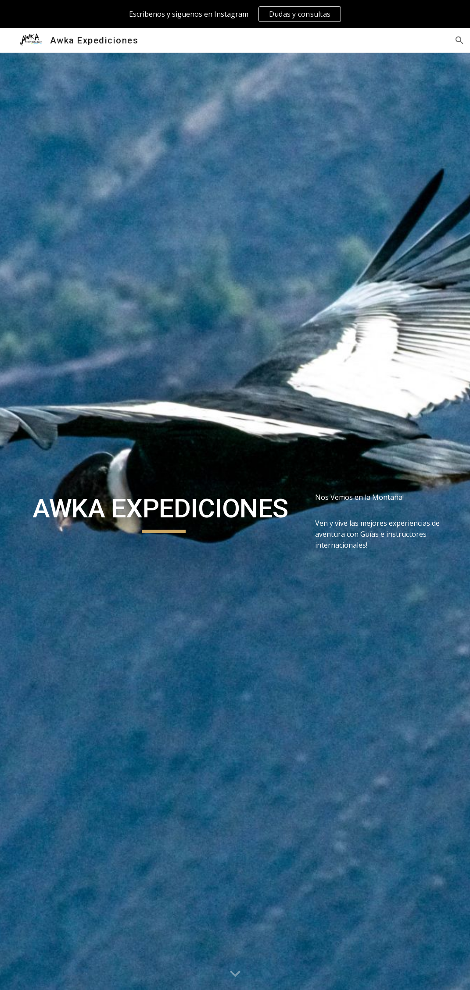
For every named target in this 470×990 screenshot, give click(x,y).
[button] (459, 40)
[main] (163, 512)
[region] (235, 14)
